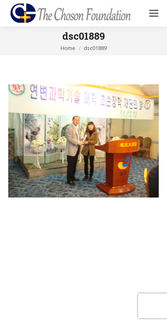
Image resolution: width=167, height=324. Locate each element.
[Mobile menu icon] (154, 13)
